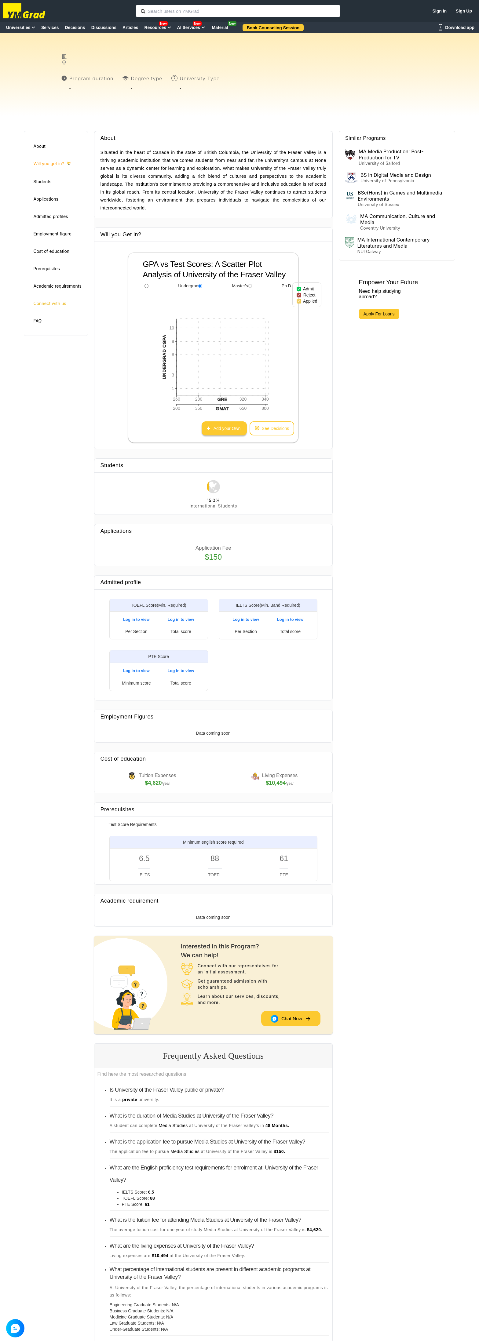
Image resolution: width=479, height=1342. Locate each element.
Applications (45, 199)
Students (42, 181)
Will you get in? (51, 164)
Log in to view (136, 619)
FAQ (37, 320)
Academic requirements (57, 286)
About (39, 146)
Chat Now (290, 1018)
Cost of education (51, 251)
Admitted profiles (50, 216)
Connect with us (49, 303)
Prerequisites (46, 268)
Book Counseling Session (273, 27)
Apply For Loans (379, 313)
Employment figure (52, 233)
